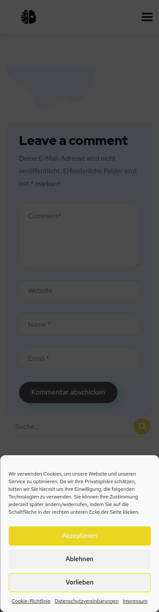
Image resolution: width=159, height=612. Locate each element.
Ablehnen (79, 559)
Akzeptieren (79, 535)
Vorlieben (79, 582)
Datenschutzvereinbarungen (87, 601)
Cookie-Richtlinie (30, 601)
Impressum (135, 601)
